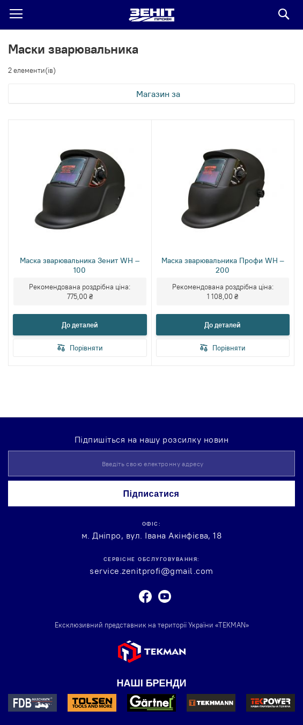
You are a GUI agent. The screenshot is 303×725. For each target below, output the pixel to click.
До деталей (80, 324)
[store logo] (151, 15)
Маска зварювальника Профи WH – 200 (222, 265)
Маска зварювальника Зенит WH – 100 (79, 265)
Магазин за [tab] (158, 93)
